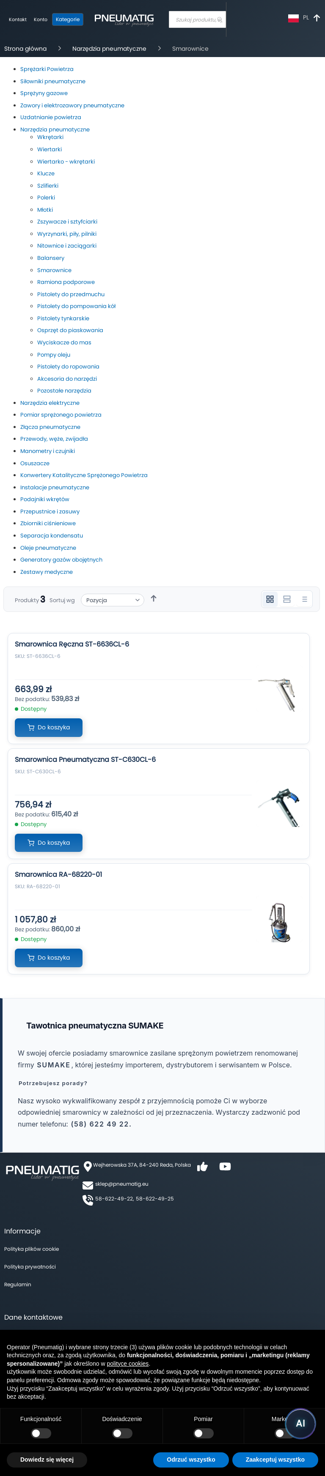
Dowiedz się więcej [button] (47, 1459)
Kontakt (18, 19)
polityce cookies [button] (128, 1363)
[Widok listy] (303, 599)
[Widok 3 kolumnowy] (270, 599)
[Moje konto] (40, 20)
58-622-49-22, (114, 1198)
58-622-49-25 (155, 1198)
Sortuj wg (62, 600)
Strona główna (26, 48)
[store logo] (123, 19)
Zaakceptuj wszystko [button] (275, 1459)
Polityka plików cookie (31, 1248)
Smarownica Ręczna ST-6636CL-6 (72, 644)
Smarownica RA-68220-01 (58, 874)
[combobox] (197, 19)
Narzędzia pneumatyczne (110, 48)
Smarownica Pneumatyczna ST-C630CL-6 (85, 759)
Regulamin (17, 1284)
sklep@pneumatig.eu (122, 1183)
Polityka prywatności (30, 1266)
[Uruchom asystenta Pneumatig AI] (300, 1423)
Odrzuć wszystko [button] (191, 1459)
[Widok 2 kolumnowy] (287, 599)
